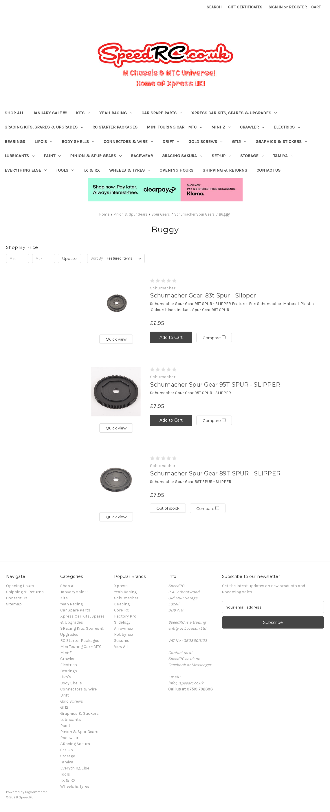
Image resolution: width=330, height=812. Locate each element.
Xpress (121, 585)
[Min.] (17, 258)
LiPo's (43, 141)
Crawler (252, 127)
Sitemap (14, 604)
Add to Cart (171, 337)
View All (121, 646)
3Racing (122, 604)
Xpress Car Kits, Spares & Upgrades (234, 112)
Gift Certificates (245, 7)
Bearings (15, 141)
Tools (65, 170)
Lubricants (19, 155)
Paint (52, 155)
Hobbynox (123, 634)
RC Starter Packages (115, 127)
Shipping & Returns (225, 170)
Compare (214, 337)
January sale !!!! (50, 112)
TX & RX (91, 170)
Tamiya (283, 155)
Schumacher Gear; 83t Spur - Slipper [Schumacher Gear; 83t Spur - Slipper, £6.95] (203, 295)
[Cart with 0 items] (316, 7)
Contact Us (268, 170)
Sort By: (97, 258)
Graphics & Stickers (281, 141)
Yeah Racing (115, 112)
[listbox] (125, 258)
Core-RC (121, 610)
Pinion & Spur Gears (96, 155)
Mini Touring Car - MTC (174, 127)
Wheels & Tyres (129, 170)
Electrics (287, 127)
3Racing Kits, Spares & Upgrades (44, 127)
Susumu (121, 640)
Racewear (142, 155)
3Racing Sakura (182, 155)
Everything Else (26, 170)
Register (298, 7)
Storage (252, 155)
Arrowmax (123, 628)
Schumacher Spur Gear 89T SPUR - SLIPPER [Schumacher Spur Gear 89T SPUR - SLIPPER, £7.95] (215, 473)
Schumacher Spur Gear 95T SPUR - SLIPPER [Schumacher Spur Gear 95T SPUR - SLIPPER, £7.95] (215, 384)
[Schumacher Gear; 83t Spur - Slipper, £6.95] (116, 303)
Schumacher (126, 598)
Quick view (116, 339)
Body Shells (78, 141)
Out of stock (167, 508)
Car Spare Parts (162, 112)
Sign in (276, 7)
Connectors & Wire (128, 141)
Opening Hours (176, 170)
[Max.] (43, 258)
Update (69, 258)
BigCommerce (36, 792)
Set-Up (221, 155)
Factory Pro (125, 616)
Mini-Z (221, 127)
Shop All (14, 112)
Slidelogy (122, 622)
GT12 (239, 141)
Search (214, 7)
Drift (170, 141)
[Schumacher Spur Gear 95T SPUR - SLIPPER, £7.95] (116, 391)
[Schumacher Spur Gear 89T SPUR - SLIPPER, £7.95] (116, 480)
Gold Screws (205, 141)
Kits (83, 112)
